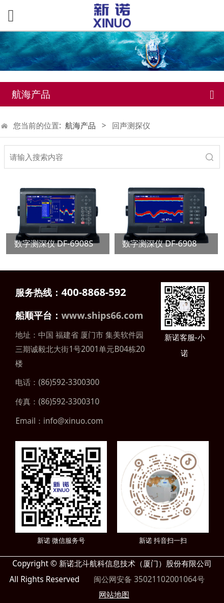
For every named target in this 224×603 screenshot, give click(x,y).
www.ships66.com (102, 315)
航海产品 (80, 125)
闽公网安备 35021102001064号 (148, 579)
